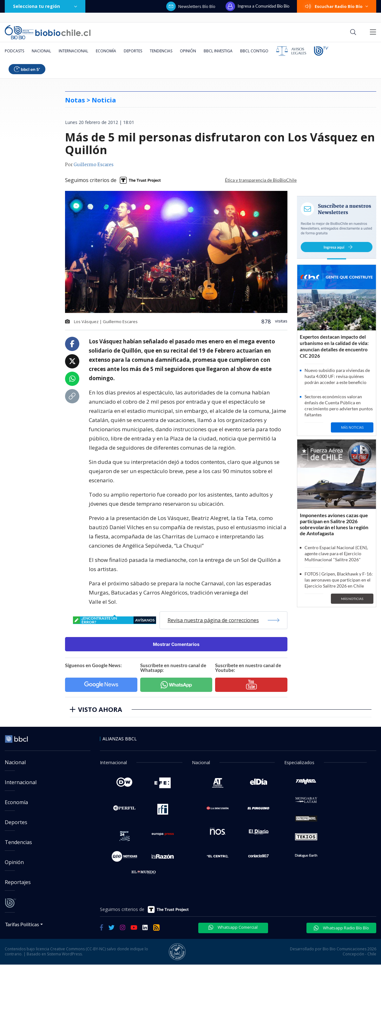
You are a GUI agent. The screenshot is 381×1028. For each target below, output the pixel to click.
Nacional (41, 51)
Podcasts (14, 51)
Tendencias (161, 51)
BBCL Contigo (254, 51)
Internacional (73, 51)
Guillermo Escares (94, 165)
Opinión (188, 51)
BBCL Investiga (218, 51)
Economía (106, 51)
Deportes (133, 51)
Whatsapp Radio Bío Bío (341, 928)
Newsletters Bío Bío (190, 6)
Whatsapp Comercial (233, 927)
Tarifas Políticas (22, 924)
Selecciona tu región (45, 6)
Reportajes (18, 882)
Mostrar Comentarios (176, 644)
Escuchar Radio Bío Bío (336, 6)
